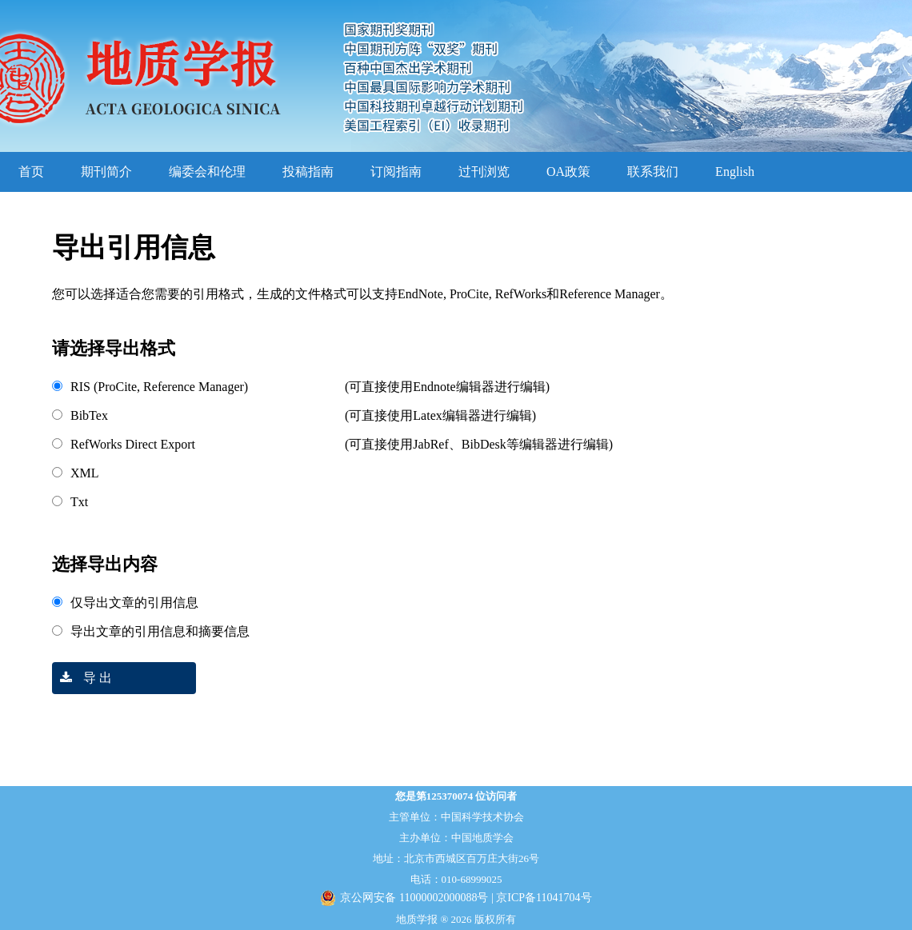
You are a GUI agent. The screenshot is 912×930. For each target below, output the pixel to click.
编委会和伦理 (207, 171)
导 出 (82, 678)
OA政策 (568, 171)
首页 (31, 171)
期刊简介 (106, 171)
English (734, 171)
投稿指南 (308, 171)
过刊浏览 (484, 171)
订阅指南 (396, 171)
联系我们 (652, 171)
